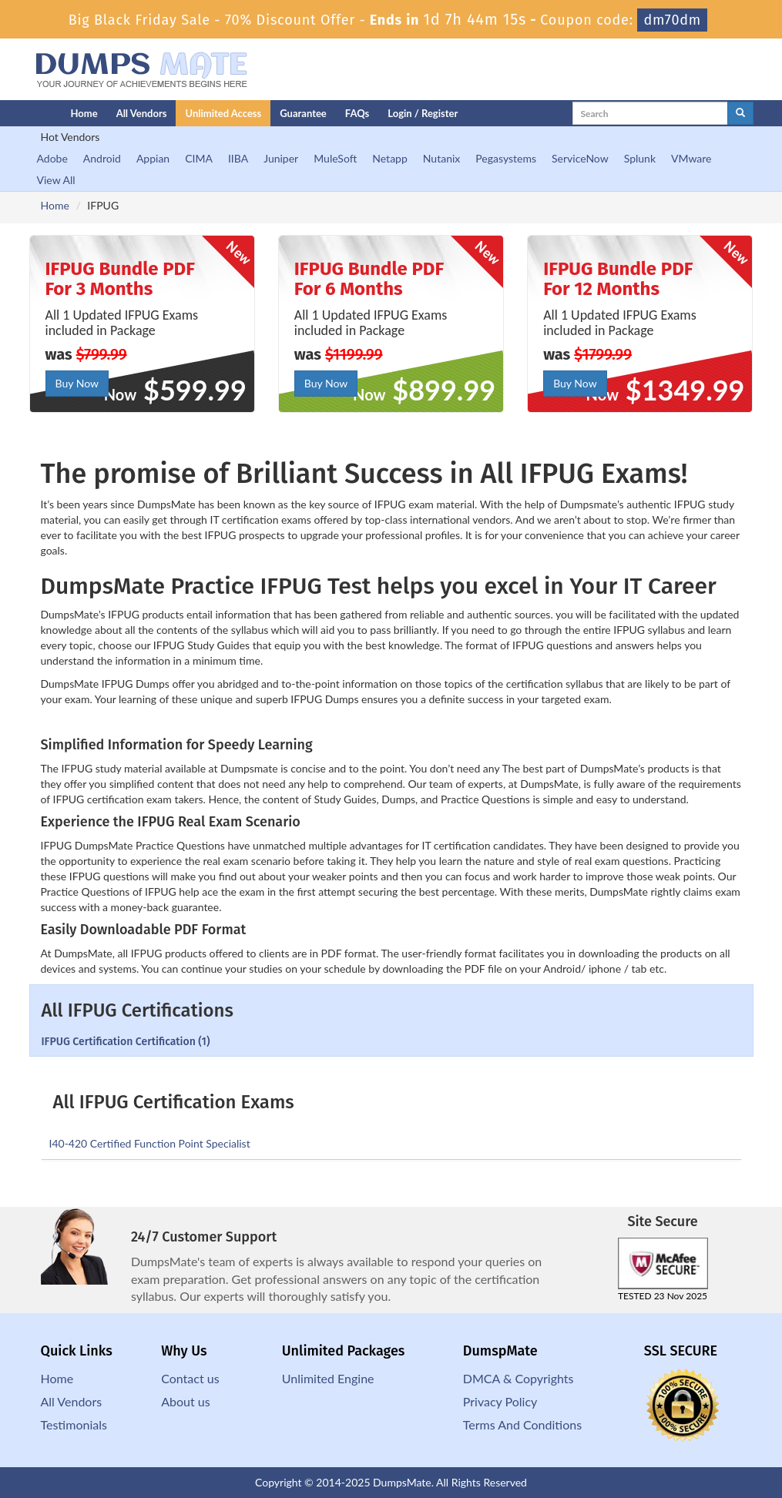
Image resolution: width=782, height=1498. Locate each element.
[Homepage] (19, 113)
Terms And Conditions (522, 1424)
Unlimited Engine (328, 1378)
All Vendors (141, 113)
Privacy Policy (500, 1401)
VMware (691, 158)
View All (56, 179)
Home (84, 113)
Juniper (280, 158)
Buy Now (77, 383)
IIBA (238, 158)
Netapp (390, 158)
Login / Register (423, 113)
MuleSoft (335, 158)
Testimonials (74, 1424)
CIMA (199, 158)
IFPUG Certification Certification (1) (126, 1041)
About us (185, 1401)
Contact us (190, 1378)
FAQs (357, 113)
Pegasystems (505, 158)
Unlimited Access (223, 113)
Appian (152, 158)
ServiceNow (580, 158)
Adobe (52, 158)
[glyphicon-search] (740, 113)
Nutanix (442, 158)
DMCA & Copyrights (518, 1378)
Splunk (640, 158)
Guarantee (303, 113)
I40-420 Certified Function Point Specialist (149, 1143)
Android (102, 158)
